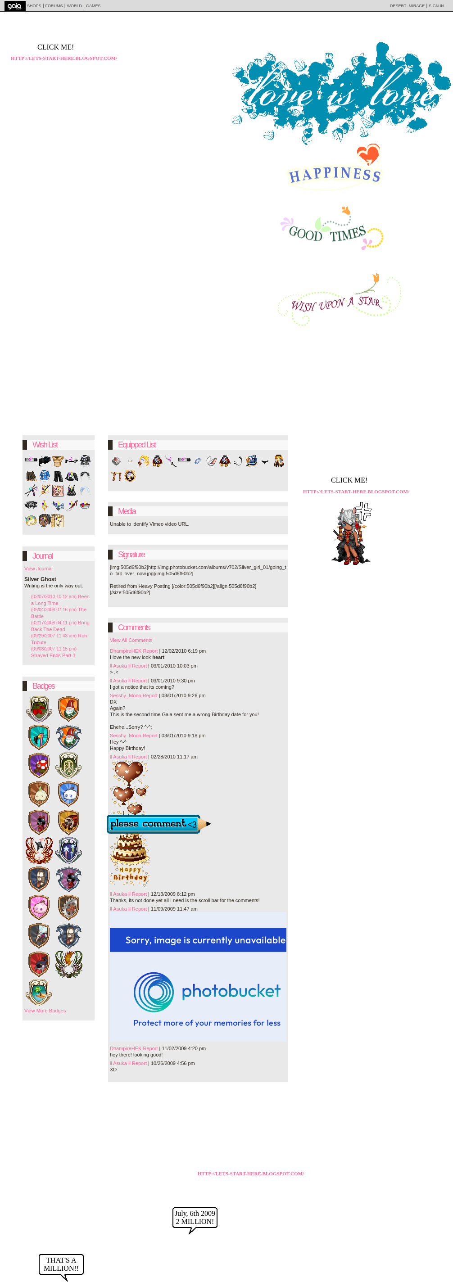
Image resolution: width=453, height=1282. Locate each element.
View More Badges (45, 1010)
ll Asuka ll (120, 665)
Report (150, 651)
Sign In (436, 6)
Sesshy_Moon (125, 695)
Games (93, 6)
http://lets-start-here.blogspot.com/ (251, 1173)
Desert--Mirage (407, 6)
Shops (34, 6)
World (74, 6)
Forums (54, 6)
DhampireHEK (125, 651)
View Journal (38, 568)
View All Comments (131, 640)
